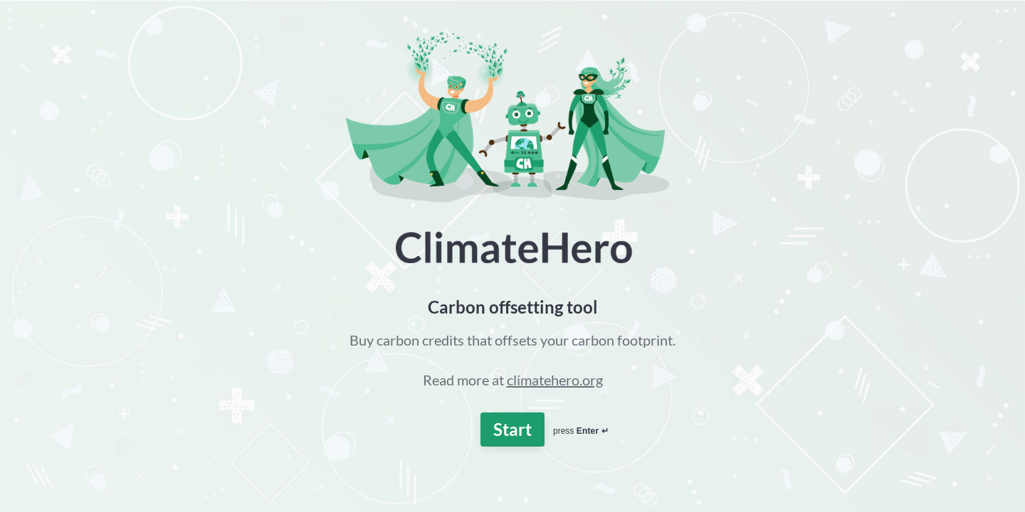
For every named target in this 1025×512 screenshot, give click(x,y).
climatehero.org (555, 379)
